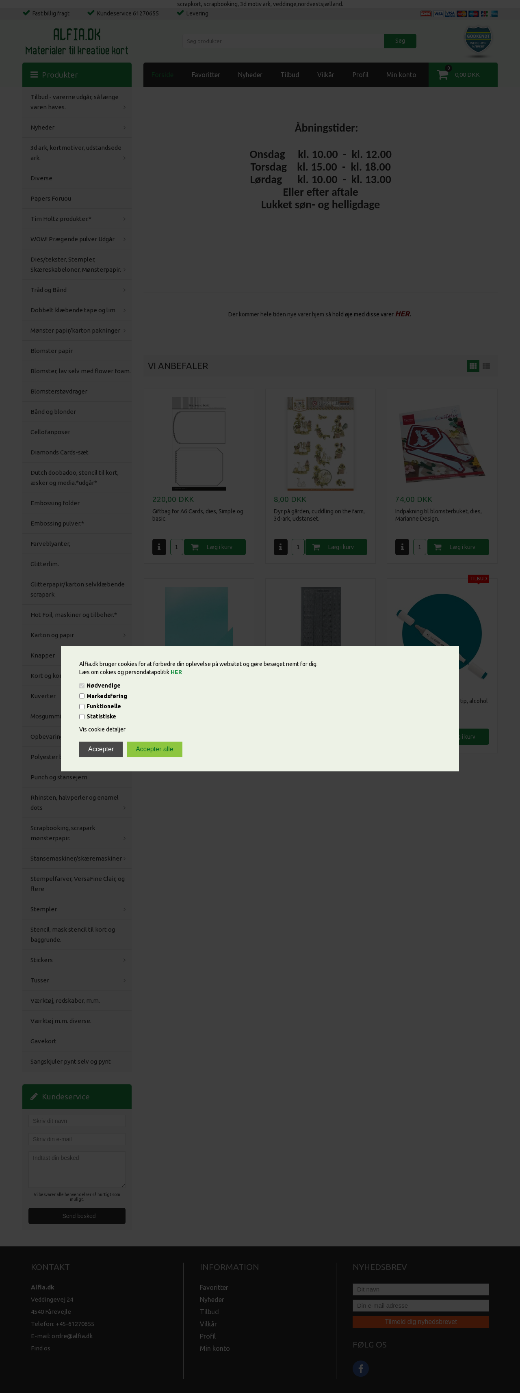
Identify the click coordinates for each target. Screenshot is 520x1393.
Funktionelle (104, 706)
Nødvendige (104, 686)
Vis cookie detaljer (102, 730)
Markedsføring (107, 696)
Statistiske (101, 717)
